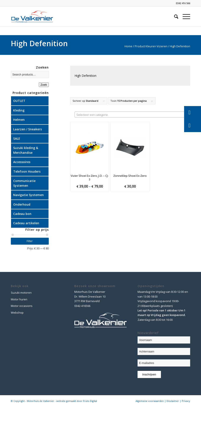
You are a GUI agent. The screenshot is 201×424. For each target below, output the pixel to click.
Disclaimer (173, 401)
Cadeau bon (22, 214)
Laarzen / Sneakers (27, 129)
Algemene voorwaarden (150, 401)
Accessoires (21, 162)
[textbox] (132, 115)
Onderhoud (21, 204)
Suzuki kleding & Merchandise (25, 150)
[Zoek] (174, 16)
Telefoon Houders (27, 171)
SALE (16, 138)
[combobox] (132, 114)
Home (128, 46)
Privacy (186, 401)
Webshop (17, 312)
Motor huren (19, 299)
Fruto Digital (90, 401)
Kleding (18, 110)
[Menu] (184, 16)
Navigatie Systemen (28, 195)
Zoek (44, 84)
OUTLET (19, 101)
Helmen (19, 120)
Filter (30, 241)
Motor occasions (21, 306)
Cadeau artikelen (26, 223)
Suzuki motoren (21, 293)
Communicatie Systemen (24, 183)
